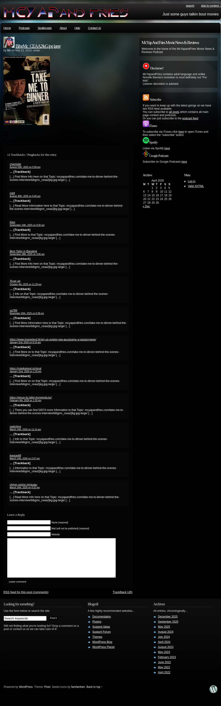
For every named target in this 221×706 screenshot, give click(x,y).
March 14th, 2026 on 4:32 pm (25, 487)
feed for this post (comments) (26, 599)
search (190, 5)
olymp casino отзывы (23, 484)
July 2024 (164, 643)
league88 (15, 455)
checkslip (15, 164)
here (181, 131)
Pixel (47, 693)
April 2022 (164, 679)
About (63, 28)
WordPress (26, 693)
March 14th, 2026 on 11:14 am (25, 429)
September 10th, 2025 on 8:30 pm (27, 225)
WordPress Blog (102, 648)
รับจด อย (15, 281)
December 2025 (167, 623)
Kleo (12, 222)
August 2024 (165, 638)
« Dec (146, 206)
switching (15, 426)
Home (7, 28)
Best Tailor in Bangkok (23, 251)
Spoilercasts (45, 28)
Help (77, 28)
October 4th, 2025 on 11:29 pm (25, 284)
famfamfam (78, 693)
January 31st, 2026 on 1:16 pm (25, 371)
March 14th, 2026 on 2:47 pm (25, 458)
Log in (191, 181)
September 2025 (168, 628)
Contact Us (94, 28)
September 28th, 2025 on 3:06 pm (27, 254)
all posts (174, 112)
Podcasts (24, 28)
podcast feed (190, 118)
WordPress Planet (103, 654)
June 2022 (164, 669)
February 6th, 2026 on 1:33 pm (25, 400)
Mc (9, 50)
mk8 (12, 193)
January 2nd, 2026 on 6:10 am (25, 342)
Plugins (96, 628)
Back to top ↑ (94, 693)
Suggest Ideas (101, 633)
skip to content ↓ (211, 5)
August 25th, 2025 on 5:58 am (25, 167)
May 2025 (164, 633)
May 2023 (164, 659)
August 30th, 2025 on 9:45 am (25, 196)
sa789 (13, 310)
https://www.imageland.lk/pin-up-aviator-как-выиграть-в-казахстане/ (53, 339)
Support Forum (101, 638)
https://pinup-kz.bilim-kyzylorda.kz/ (31, 397)
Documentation (101, 623)
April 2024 (164, 648)
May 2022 (164, 674)
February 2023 (167, 664)
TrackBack (122, 599)
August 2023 (165, 654)
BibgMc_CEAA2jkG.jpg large (38, 46)
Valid (196, 186)
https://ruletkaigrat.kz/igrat (25, 368)
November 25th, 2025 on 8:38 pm (27, 313)
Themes (97, 643)
